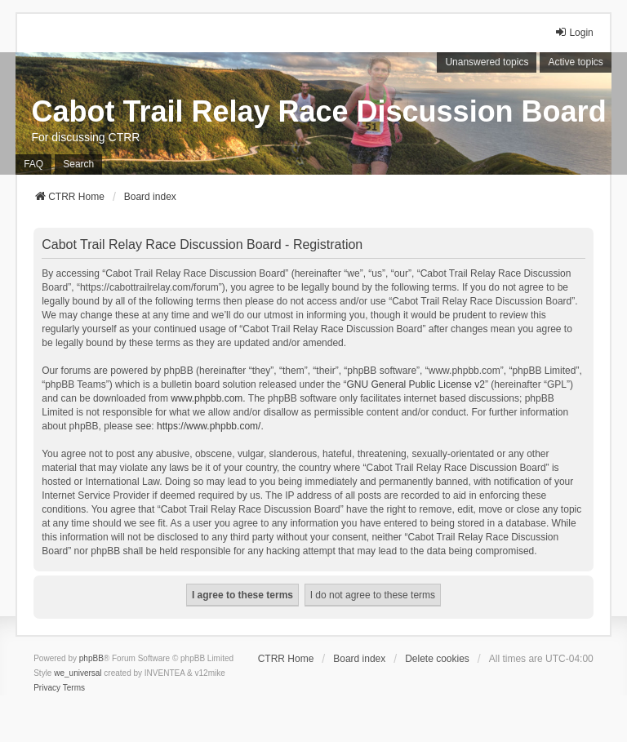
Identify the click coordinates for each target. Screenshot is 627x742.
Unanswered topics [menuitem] (486, 62)
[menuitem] (46, 688)
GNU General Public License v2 (416, 384)
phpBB (91, 658)
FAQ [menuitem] (33, 164)
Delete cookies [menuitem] (437, 658)
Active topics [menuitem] (575, 62)
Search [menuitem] (78, 164)
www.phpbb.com (206, 398)
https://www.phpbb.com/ (208, 426)
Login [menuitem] (573, 32)
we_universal (77, 673)
